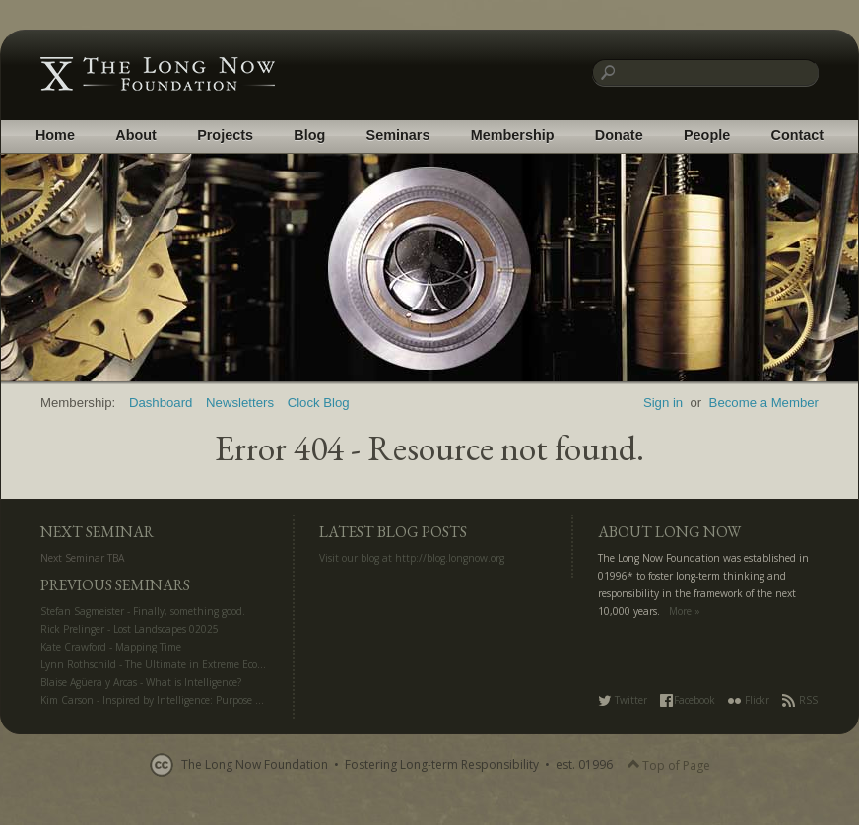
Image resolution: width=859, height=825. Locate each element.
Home (55, 135)
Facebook (687, 700)
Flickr (748, 700)
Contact (798, 135)
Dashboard (161, 402)
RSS (800, 700)
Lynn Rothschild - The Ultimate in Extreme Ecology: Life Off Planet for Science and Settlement (258, 664)
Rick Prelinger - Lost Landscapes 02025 (129, 629)
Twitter (622, 700)
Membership (513, 135)
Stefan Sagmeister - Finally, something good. (142, 611)
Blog (309, 135)
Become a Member (764, 402)
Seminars (398, 135)
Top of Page (669, 765)
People (707, 135)
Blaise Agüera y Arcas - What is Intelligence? (140, 682)
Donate (619, 135)
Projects (225, 135)
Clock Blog (319, 402)
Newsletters (240, 402)
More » (684, 611)
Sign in (663, 402)
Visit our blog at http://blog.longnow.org (411, 558)
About (136, 135)
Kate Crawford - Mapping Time (110, 646)
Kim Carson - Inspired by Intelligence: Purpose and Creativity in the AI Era (212, 700)
